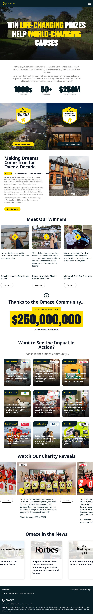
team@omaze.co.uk (27, 593)
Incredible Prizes (21, 173)
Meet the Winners (36, 173)
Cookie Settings (85, 590)
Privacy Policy (74, 590)
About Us (8, 173)
